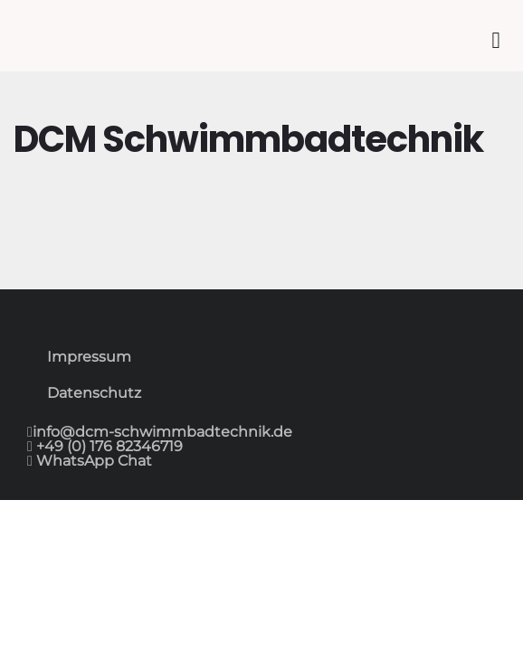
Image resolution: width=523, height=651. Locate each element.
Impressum (89, 356)
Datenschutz (94, 392)
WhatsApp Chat (92, 460)
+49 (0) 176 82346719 (108, 446)
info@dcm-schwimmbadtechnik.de (162, 431)
